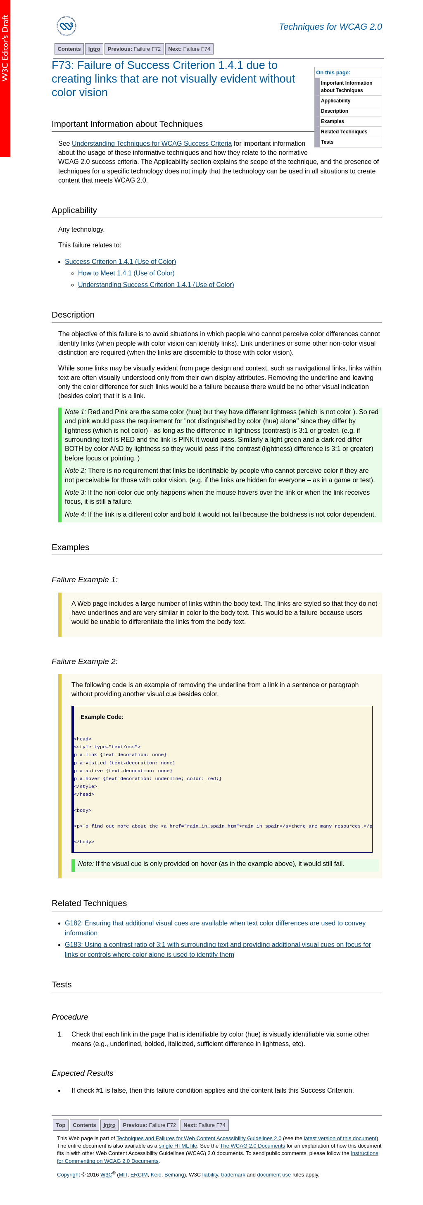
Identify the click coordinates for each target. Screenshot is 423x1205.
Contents (69, 49)
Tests (327, 142)
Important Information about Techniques (347, 86)
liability (210, 1175)
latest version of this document (340, 1138)
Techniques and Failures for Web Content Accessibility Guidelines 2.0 (198, 1138)
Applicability (335, 101)
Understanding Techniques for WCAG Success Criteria (152, 143)
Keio (156, 1175)
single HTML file (178, 1146)
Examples (332, 121)
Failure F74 (189, 49)
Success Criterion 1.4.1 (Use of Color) (120, 261)
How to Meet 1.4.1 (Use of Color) (126, 273)
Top (61, 1125)
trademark (233, 1175)
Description (334, 111)
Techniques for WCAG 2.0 (330, 26)
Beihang (174, 1175)
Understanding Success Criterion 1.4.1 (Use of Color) (156, 284)
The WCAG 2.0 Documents (252, 1146)
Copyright (68, 1175)
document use (274, 1175)
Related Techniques (344, 132)
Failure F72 (134, 49)
